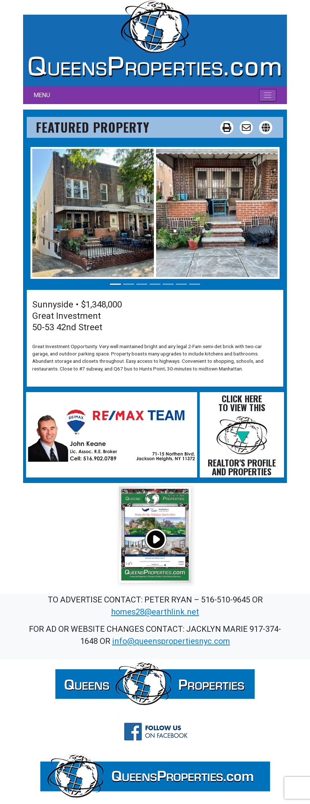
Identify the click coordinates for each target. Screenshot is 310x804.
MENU (42, 95)
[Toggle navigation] (268, 95)
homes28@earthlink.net (155, 611)
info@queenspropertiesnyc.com (171, 641)
